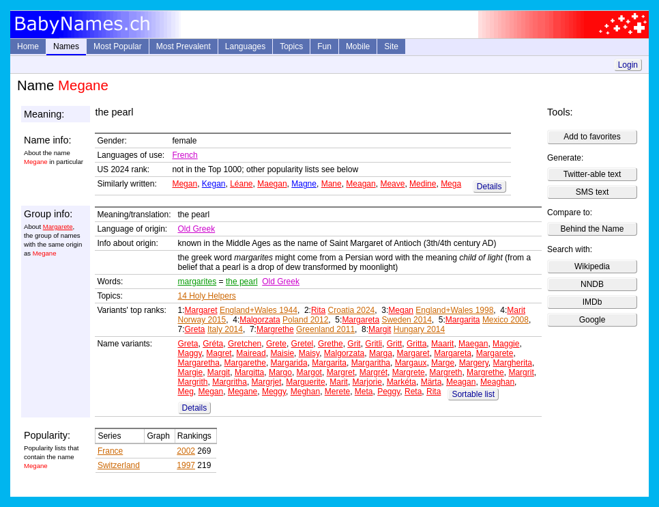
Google (592, 320)
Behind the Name (592, 229)
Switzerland (119, 465)
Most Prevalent (183, 46)
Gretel (302, 343)
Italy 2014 (225, 329)
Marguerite (305, 382)
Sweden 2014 (406, 320)
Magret (218, 353)
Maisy (309, 353)
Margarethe (245, 363)
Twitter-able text (592, 174)
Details (489, 186)
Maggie (506, 343)
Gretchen (244, 343)
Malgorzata (259, 320)
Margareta (360, 320)
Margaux (411, 363)
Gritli (373, 343)
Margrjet (267, 382)
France (110, 451)
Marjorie (367, 382)
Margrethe (275, 329)
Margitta (249, 372)
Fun (324, 46)
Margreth (445, 372)
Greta (195, 329)
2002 (186, 451)
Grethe (330, 343)
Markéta (401, 382)
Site (391, 46)
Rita (318, 310)
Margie (190, 372)
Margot (309, 372)
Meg (186, 391)
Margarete (58, 226)
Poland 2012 (305, 320)
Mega (451, 184)
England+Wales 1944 (258, 310)
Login (628, 65)
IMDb (592, 302)
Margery (473, 363)
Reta (413, 391)
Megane (242, 391)
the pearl (242, 281)
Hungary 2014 (419, 329)
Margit (379, 329)
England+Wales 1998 (454, 310)
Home (28, 46)
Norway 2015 (202, 320)
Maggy (190, 353)
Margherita (512, 363)
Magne (304, 184)
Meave (392, 184)
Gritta (416, 343)
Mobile (358, 46)
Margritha (229, 382)
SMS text (592, 192)
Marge (442, 363)
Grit (353, 343)
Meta (364, 391)
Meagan (360, 184)
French (184, 155)
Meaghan (497, 382)
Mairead (250, 353)
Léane (241, 184)
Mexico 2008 (505, 320)
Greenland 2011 (325, 329)
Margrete (408, 372)
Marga (380, 353)
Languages (245, 46)
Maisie (282, 353)
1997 (186, 465)
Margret (341, 372)
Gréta (213, 343)
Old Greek (197, 229)
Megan (184, 184)
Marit (516, 310)
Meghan (305, 391)
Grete (276, 343)
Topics (291, 46)
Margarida (289, 363)
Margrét (373, 372)
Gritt (394, 343)
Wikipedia (592, 266)
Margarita (462, 320)
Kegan (214, 184)
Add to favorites (591, 136)
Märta (431, 382)
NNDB (592, 284)
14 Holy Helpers (207, 296)
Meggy (274, 391)
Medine (422, 184)
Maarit (442, 343)
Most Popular (117, 46)
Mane (331, 184)
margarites (197, 281)
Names (66, 46)
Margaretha (199, 363)
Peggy (388, 391)
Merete (337, 391)
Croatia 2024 (351, 310)
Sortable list (473, 394)
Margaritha (370, 363)
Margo (280, 372)
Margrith (193, 382)
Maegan (272, 184)
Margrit (520, 372)
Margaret (201, 310)
